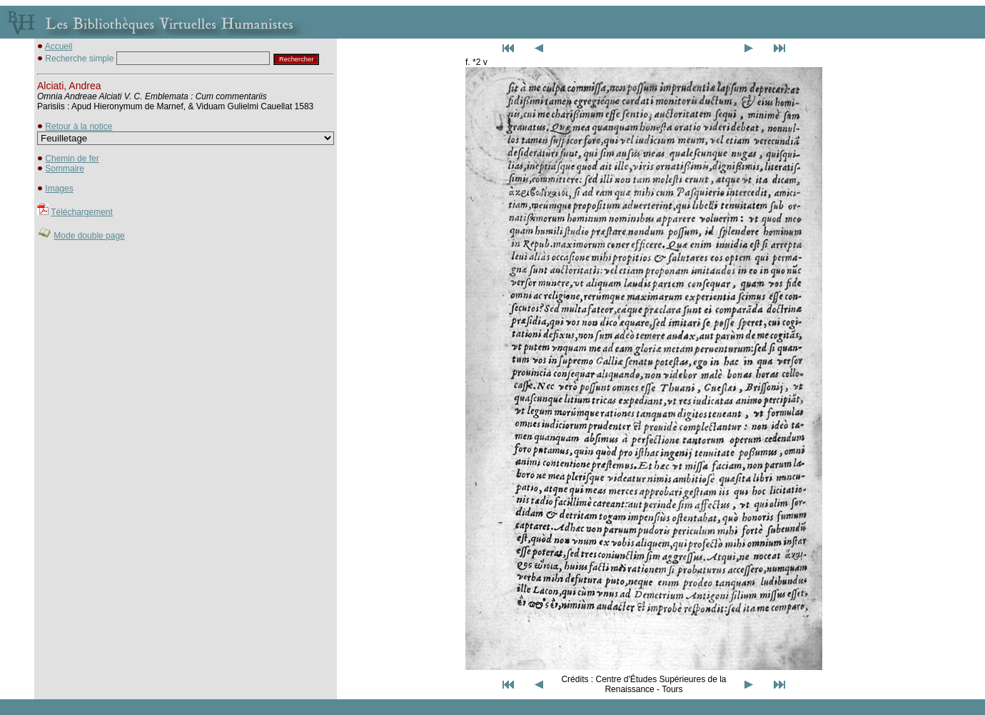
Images (59, 189)
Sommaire (64, 169)
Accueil (59, 46)
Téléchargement (82, 212)
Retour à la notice (78, 126)
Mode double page (89, 236)
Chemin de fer (71, 159)
